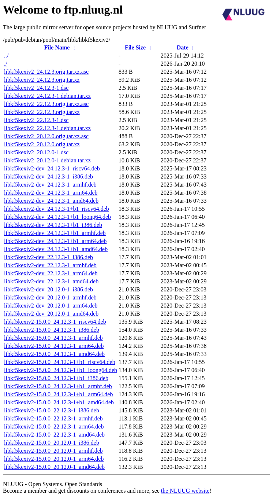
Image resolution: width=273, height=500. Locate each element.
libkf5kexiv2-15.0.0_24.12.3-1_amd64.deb (54, 354)
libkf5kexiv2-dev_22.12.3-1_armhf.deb (50, 265)
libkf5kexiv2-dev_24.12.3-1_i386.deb (48, 176)
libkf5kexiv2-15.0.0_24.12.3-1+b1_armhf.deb (58, 386)
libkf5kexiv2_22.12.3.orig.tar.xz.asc (46, 104)
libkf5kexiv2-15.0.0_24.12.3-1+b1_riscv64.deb (59, 362)
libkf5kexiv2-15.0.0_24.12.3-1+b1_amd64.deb (59, 402)
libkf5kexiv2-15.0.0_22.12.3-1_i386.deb (51, 410)
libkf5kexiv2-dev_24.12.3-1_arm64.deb (51, 193)
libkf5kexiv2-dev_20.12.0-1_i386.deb (48, 289)
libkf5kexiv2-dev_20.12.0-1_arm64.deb (51, 305)
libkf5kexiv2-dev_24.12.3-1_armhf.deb (50, 184)
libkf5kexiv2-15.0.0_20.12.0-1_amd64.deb (54, 467)
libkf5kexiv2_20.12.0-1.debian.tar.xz (47, 160)
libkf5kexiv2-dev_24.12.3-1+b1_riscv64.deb (56, 209)
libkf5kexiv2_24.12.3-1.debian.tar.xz (47, 96)
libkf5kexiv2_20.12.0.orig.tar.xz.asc (46, 136)
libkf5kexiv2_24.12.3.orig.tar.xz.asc (46, 72)
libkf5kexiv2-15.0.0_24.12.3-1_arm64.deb (54, 346)
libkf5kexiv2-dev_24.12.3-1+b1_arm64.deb (55, 241)
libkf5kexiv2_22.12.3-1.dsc (36, 120)
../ (6, 55)
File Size (135, 47)
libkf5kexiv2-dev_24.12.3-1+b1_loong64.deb (57, 217)
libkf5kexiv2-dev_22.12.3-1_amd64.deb (51, 281)
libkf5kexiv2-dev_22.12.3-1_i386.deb (48, 257)
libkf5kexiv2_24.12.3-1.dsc (36, 88)
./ (5, 63)
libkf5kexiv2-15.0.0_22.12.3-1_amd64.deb (54, 434)
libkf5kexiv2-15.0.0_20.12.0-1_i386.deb (51, 443)
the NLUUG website (185, 491)
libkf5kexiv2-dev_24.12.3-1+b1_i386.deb (53, 225)
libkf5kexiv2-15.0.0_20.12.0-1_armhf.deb (53, 451)
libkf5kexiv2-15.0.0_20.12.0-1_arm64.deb (54, 459)
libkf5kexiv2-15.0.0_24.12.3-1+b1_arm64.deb (58, 394)
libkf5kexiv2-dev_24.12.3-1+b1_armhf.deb (55, 233)
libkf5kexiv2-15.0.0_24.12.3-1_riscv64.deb (55, 322)
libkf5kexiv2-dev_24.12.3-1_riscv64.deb (52, 168)
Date (182, 47)
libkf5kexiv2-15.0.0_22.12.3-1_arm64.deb (54, 426)
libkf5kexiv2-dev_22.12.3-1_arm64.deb (51, 273)
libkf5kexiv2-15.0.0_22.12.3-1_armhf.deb (53, 418)
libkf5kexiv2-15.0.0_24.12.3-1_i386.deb (51, 330)
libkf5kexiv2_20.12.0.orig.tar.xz (42, 144)
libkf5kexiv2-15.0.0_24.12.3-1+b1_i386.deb (56, 378)
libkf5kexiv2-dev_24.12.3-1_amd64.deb (51, 201)
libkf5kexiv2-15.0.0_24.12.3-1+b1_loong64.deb (60, 370)
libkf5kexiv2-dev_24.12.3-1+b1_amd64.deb (56, 249)
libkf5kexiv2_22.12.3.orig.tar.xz (42, 112)
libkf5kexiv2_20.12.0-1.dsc (36, 152)
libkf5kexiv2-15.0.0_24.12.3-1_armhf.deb (53, 338)
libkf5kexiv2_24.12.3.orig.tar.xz (42, 80)
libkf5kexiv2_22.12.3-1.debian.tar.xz (47, 128)
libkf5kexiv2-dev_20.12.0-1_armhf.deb (50, 297)
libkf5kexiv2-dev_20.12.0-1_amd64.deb (51, 313)
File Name (57, 47)
